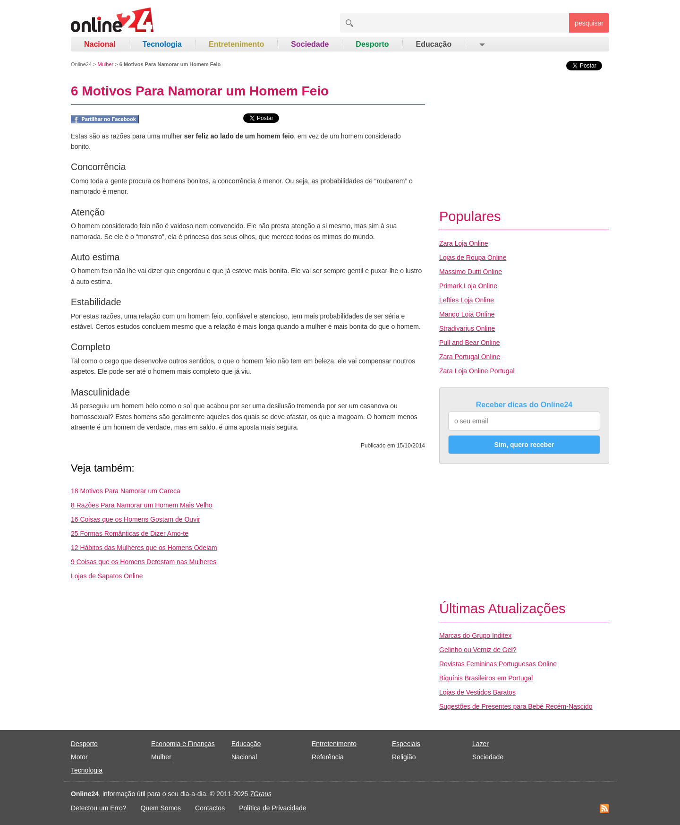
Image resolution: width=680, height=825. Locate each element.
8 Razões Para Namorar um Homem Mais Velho (141, 505)
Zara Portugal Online (469, 357)
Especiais (406, 744)
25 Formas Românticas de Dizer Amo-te (129, 533)
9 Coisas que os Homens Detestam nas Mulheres (143, 562)
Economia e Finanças (183, 744)
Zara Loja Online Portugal (477, 371)
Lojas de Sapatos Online (107, 576)
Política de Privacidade (272, 808)
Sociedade (310, 44)
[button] (481, 44)
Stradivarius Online (467, 328)
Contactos (210, 808)
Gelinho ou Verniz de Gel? (477, 649)
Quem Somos (161, 808)
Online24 (81, 64)
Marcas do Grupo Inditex (475, 635)
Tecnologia (162, 44)
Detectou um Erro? (99, 808)
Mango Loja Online (467, 314)
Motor (79, 757)
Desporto (372, 44)
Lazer (480, 744)
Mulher (106, 64)
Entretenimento (236, 44)
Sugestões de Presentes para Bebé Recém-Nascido (516, 706)
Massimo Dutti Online (470, 271)
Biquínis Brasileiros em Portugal (486, 678)
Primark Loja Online (468, 286)
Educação (434, 44)
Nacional (100, 44)
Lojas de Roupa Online (472, 257)
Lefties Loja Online (466, 300)
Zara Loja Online (463, 243)
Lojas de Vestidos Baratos (477, 692)
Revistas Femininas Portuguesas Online (498, 664)
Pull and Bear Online (469, 342)
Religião (404, 757)
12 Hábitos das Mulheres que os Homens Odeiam (144, 547)
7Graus (261, 794)
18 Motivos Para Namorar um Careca (125, 491)
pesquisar (589, 23)
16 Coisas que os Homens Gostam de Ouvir (135, 519)
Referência (328, 757)
